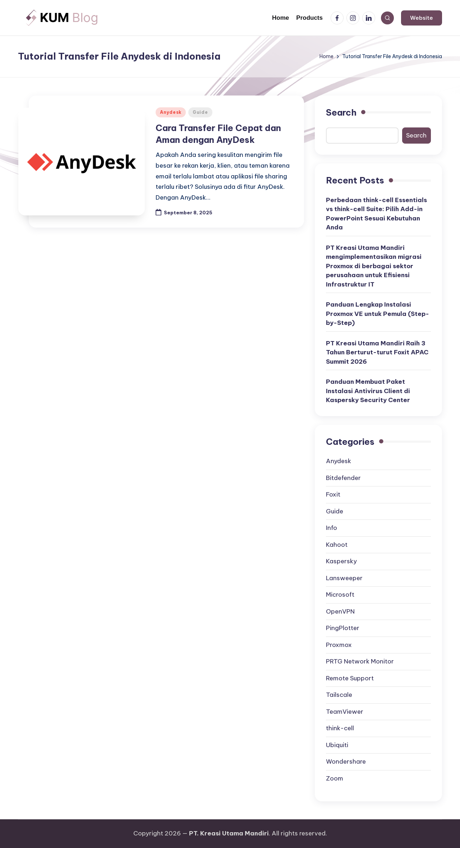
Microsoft (340, 594)
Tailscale (339, 695)
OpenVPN (340, 611)
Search (341, 112)
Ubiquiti (337, 745)
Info (331, 528)
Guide (200, 112)
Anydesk (170, 112)
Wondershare (346, 761)
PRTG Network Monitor (360, 661)
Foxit (333, 494)
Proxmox (339, 645)
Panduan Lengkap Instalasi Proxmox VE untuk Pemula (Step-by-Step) (377, 313)
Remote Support (350, 678)
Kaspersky (341, 561)
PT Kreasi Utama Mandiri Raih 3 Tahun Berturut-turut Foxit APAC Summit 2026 (377, 352)
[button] (421, 17)
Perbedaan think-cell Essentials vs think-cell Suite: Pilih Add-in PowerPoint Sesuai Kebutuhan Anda (376, 214)
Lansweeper (344, 578)
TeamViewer (344, 712)
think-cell (340, 728)
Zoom (334, 778)
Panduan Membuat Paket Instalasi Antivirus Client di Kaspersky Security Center (368, 391)
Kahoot (337, 545)
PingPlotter (342, 628)
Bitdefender (343, 478)
